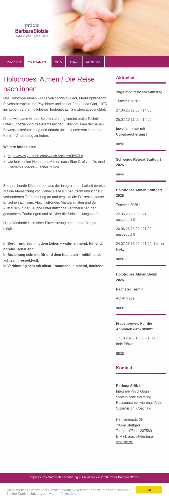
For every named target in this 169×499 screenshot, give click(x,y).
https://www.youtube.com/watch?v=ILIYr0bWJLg (45, 156)
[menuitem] (13, 61)
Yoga (74, 61)
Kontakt (93, 61)
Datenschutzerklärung (63, 477)
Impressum (37, 477)
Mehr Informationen (63, 493)
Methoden (37, 61)
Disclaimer (88, 477)
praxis (12, 61)
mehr (120, 143)
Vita (58, 61)
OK (149, 490)
